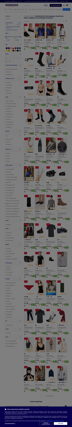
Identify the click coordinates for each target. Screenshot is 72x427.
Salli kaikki (60, 423)
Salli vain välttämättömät (46, 423)
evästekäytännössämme (51, 420)
